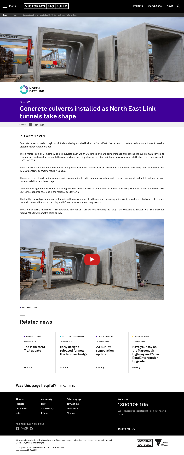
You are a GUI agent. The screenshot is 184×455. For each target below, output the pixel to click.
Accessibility (47, 409)
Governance (72, 409)
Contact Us (123, 399)
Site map (71, 413)
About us (20, 399)
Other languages (74, 399)
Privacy (44, 413)
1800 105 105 (133, 405)
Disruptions (155, 6)
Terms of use (73, 404)
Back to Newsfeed (34, 136)
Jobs (18, 413)
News (170, 6)
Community (46, 399)
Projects (138, 6)
